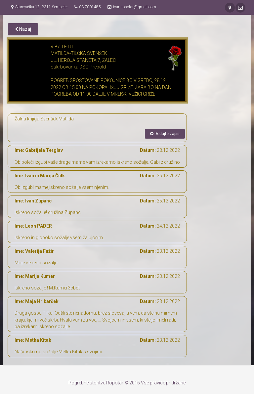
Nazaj (23, 29)
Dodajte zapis (165, 133)
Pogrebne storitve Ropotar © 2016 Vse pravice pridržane (127, 382)
